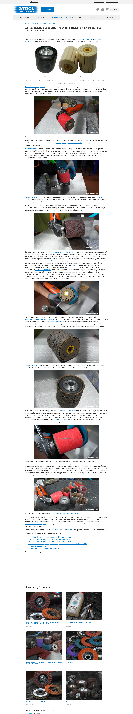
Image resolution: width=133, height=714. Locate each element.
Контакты (108, 18)
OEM (80, 18)
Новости (71, 671)
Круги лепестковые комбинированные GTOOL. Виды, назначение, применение (37, 613)
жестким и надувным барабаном (58, 252)
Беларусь (48, 692)
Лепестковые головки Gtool (91, 643)
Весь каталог (25, 679)
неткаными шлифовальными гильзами (40, 319)
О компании (93, 18)
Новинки (41, 18)
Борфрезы (24, 673)
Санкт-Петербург (74, 692)
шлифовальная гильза (54, 137)
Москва (71, 695)
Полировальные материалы (30, 671)
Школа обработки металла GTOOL (54, 678)
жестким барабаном (43, 270)
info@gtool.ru (34, 2)
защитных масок (58, 530)
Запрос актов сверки (99, 671)
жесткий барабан (85, 39)
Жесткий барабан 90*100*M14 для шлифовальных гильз (50, 542)
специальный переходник (35, 524)
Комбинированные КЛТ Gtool (64, 643)
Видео (47, 673)
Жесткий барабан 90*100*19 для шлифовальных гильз (49, 539)
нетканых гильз (46, 367)
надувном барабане (51, 261)
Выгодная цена (50, 681)
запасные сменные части (74, 475)
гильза (73, 265)
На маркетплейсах (51, 695)
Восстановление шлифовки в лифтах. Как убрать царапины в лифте (92, 613)
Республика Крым (51, 697)
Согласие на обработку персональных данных (76, 677)
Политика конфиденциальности (76, 674)
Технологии (48, 671)
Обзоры (47, 675)
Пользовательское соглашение (79, 684)
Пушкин (71, 697)
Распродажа (25, 18)
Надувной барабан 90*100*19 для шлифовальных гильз (49, 537)
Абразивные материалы (29, 669)
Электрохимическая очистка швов (64, 612)
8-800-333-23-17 (28, 689)
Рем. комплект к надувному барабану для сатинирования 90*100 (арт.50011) (57, 544)
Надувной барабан (32, 197)
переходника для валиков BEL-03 (69, 143)
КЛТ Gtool (29, 643)
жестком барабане (66, 411)
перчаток (69, 530)
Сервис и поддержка (112, 2)
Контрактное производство (101, 673)
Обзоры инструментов (62, 18)
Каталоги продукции (52, 669)
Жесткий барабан (32, 149)
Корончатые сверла (27, 677)
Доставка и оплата (98, 2)
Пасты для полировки (28, 675)
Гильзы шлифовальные (37, 546)
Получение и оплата (99, 669)
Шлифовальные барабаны (35, 87)
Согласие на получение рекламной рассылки (76, 681)
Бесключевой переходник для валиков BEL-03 (46, 548)
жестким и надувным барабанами (66, 513)
